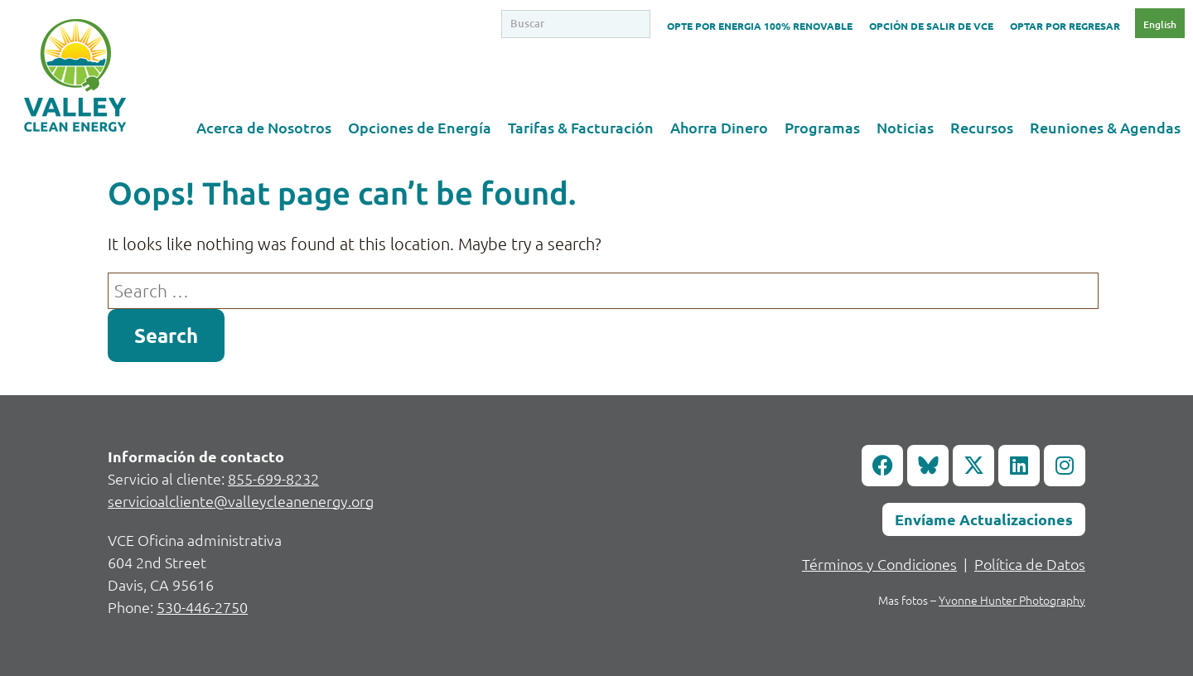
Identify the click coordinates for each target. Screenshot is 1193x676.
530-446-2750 (202, 606)
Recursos (981, 127)
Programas (822, 127)
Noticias (905, 127)
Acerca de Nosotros (263, 127)
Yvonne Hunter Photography (1012, 600)
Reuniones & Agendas (1105, 127)
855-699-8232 (273, 478)
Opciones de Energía (419, 127)
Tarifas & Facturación (581, 127)
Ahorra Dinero (719, 127)
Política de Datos (1029, 563)
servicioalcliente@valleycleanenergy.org (241, 500)
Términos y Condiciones (879, 563)
